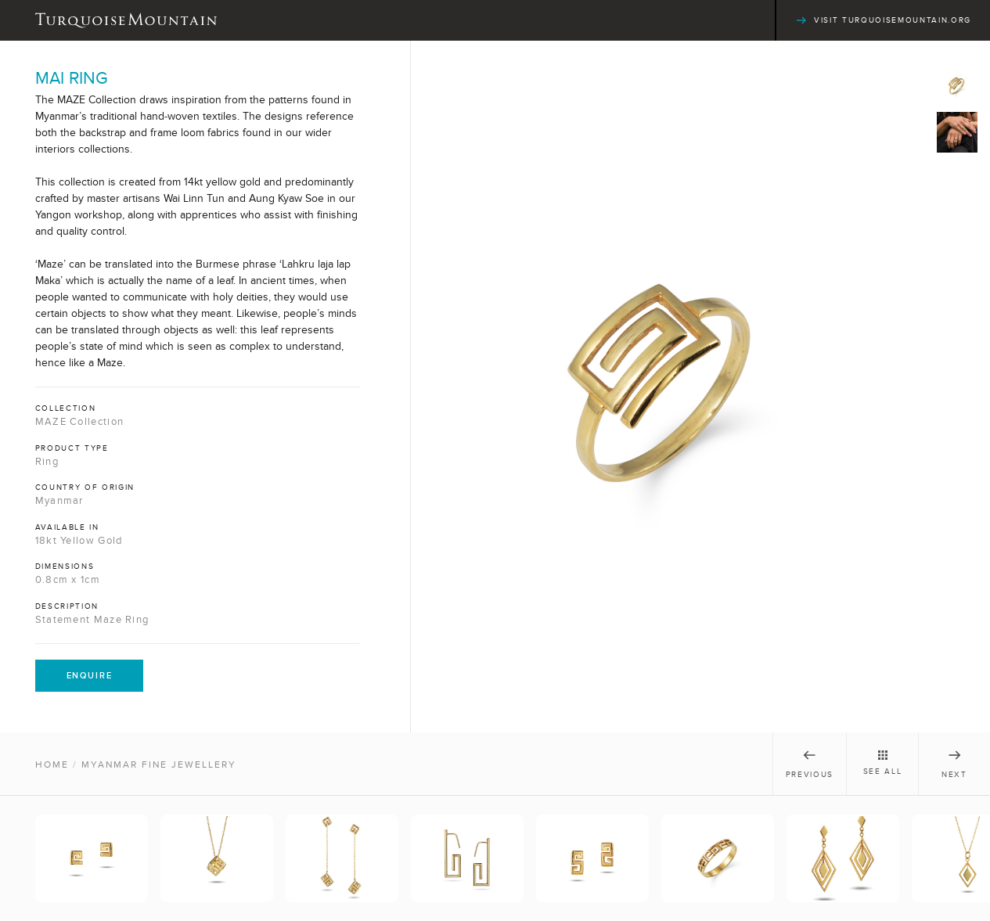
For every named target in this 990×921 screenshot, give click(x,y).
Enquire (90, 675)
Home (52, 764)
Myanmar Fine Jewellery (158, 764)
